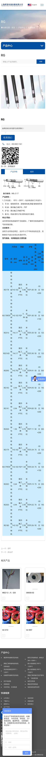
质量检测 (30, 701)
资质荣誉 (30, 698)
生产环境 (7, 707)
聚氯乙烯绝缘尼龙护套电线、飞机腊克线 (36, 676)
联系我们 (7, 137)
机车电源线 (7, 681)
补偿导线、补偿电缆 (10, 687)
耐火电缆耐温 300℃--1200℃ (34, 671)
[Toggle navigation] (42, 5)
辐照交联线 (31, 681)
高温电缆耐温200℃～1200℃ (11, 671)
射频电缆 (31, 28)
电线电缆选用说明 (33, 687)
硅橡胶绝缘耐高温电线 (11, 675)
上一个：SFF (6, 549)
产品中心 (21, 28)
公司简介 (7, 698)
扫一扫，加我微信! (8, 166)
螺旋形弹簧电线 (33, 684)
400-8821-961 (17, 144)
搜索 (40, 61)
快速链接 (5, 693)
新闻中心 (7, 704)
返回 (32, 172)
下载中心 (7, 701)
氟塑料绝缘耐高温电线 (11, 657)
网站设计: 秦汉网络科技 (35, 755)
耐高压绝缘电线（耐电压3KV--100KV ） (36, 659)
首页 (13, 28)
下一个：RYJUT (7, 552)
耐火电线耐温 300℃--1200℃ (34, 665)
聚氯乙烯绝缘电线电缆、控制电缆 (12, 665)
